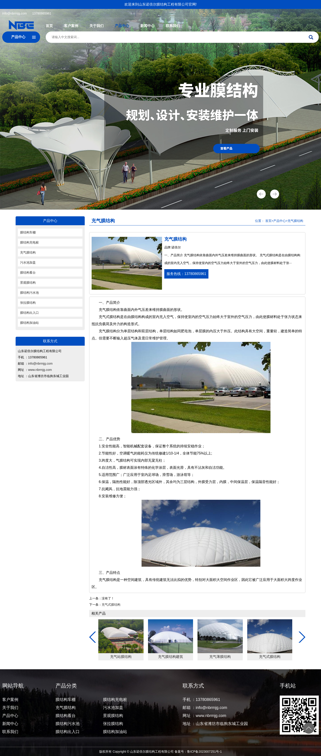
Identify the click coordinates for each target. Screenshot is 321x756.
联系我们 (173, 26)
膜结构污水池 (29, 292)
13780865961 (41, 13)
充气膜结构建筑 (271, 657)
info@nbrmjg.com (14, 13)
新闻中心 (147, 26)
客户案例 (71, 26)
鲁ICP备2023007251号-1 (204, 751)
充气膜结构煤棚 (171, 657)
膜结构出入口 (29, 312)
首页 (49, 26)
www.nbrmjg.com (40, 370)
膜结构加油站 (29, 322)
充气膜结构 (28, 252)
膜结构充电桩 (29, 242)
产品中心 (122, 26)
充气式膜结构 (111, 604)
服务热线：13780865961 (186, 274)
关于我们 (96, 26)
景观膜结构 (28, 282)
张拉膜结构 (28, 302)
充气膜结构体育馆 (122, 657)
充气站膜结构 (221, 657)
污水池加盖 (28, 262)
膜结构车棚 (28, 232)
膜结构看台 (28, 272)
